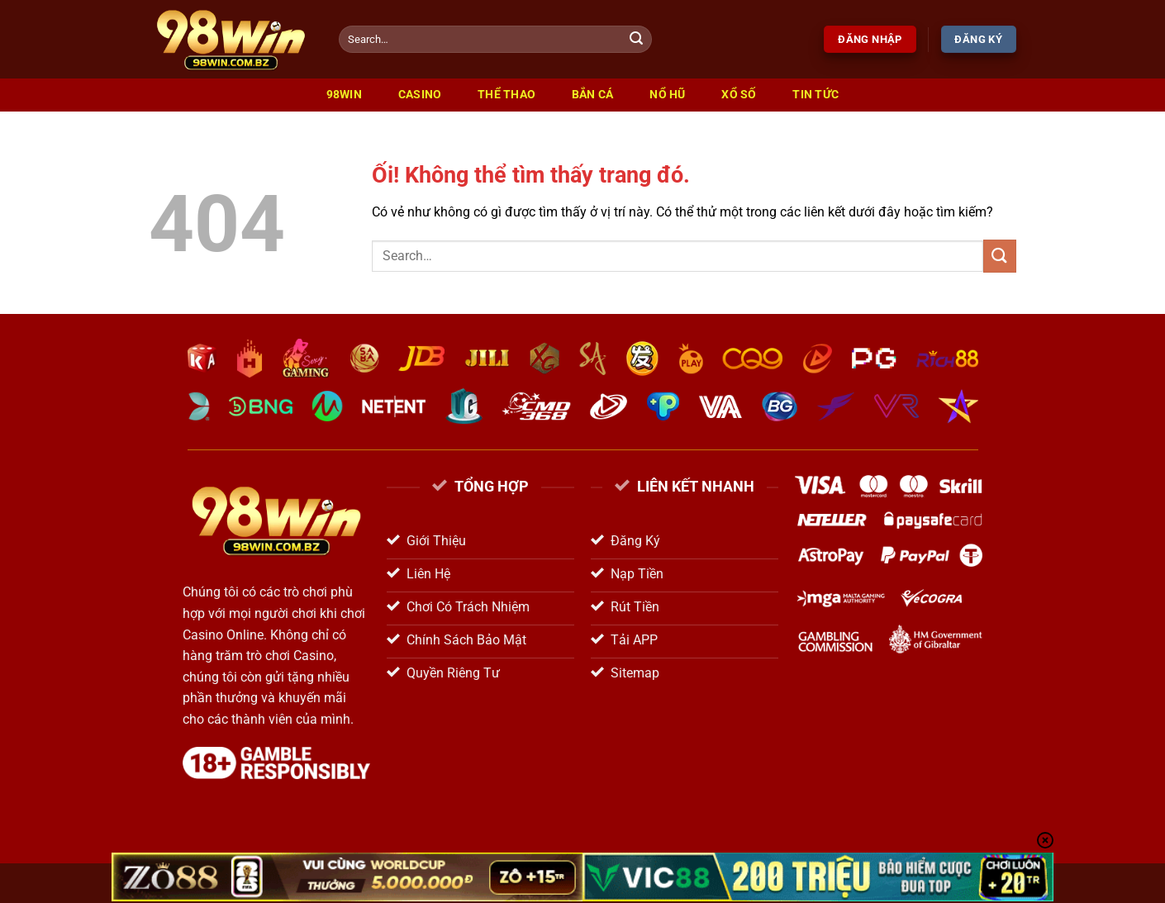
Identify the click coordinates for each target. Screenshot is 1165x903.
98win (344, 95)
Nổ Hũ (667, 95)
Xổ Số (738, 95)
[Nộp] (637, 40)
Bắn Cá (593, 95)
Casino (420, 95)
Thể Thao (506, 95)
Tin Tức (815, 95)
